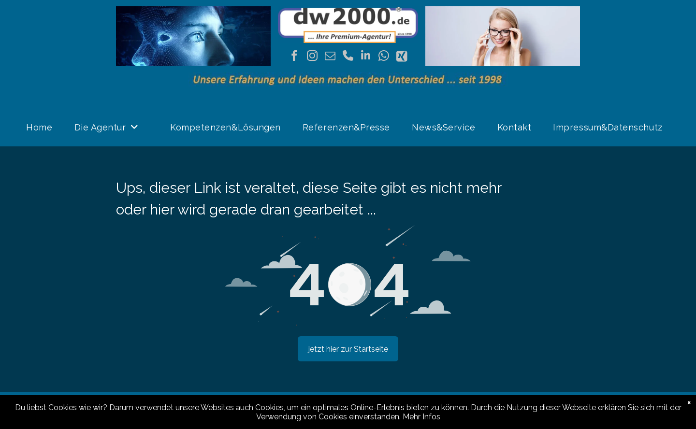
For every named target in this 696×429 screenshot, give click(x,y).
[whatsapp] (384, 57)
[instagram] (312, 57)
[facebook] (294, 57)
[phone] (348, 57)
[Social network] (401, 57)
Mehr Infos (421, 416)
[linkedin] (366, 57)
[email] (330, 57)
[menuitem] (43, 127)
